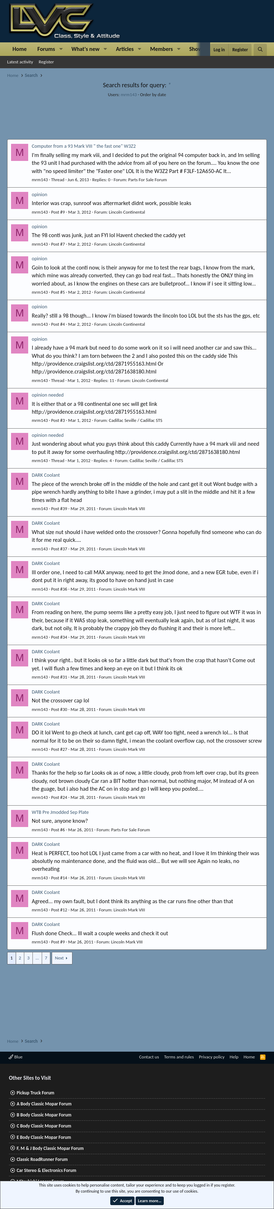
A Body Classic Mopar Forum (44, 1103)
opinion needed (48, 395)
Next (59, 958)
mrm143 (129, 94)
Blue (15, 1056)
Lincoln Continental (127, 212)
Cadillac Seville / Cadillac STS (135, 420)
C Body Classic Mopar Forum (44, 1126)
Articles (125, 49)
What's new (85, 49)
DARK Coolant (46, 475)
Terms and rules (179, 1056)
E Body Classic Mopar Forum (44, 1137)
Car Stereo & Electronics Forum (46, 1170)
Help (234, 1056)
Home (19, 49)
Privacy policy (212, 1056)
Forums (46, 49)
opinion (39, 195)
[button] (61, 49)
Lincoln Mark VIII (129, 508)
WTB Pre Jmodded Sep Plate (60, 812)
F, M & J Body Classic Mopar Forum (50, 1148)
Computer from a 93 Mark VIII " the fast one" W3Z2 (84, 146)
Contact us (149, 1056)
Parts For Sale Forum (147, 179)
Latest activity (20, 61)
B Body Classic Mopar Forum (44, 1115)
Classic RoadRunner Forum (42, 1159)
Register (46, 61)
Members (161, 49)
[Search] (260, 50)
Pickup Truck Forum (35, 1092)
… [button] (37, 958)
